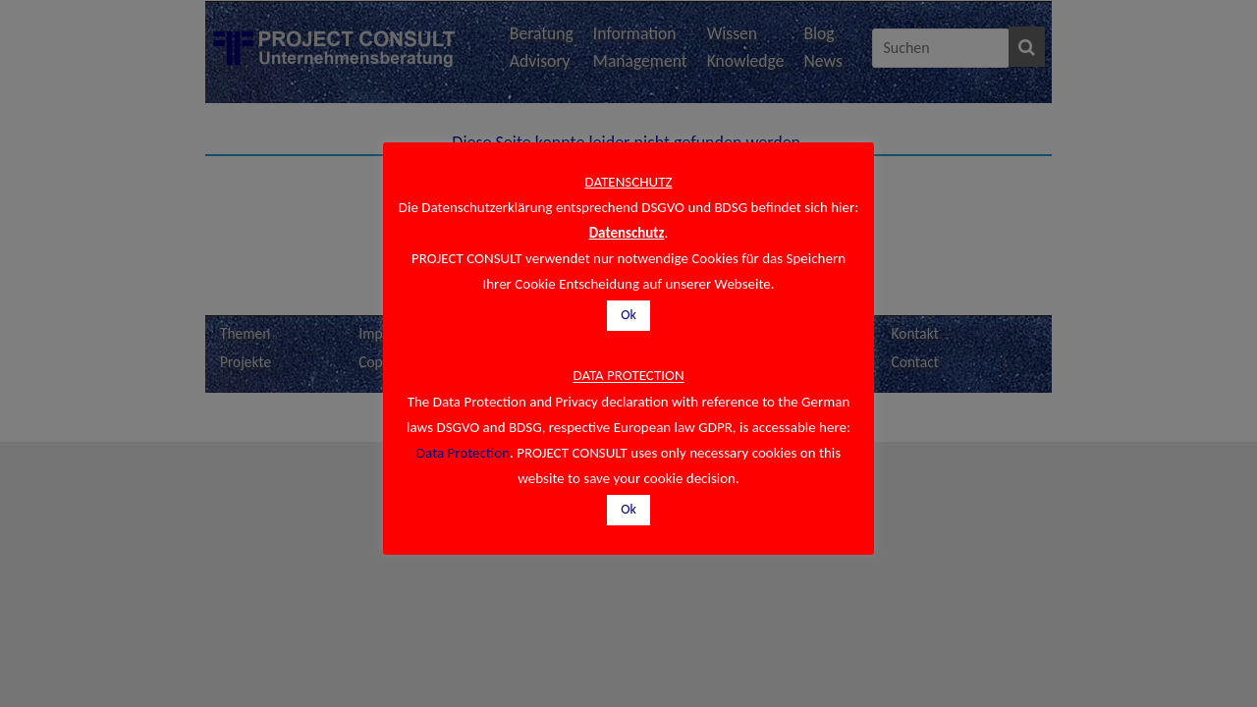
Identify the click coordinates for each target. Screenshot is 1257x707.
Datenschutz (627, 233)
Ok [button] (628, 314)
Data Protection (463, 453)
